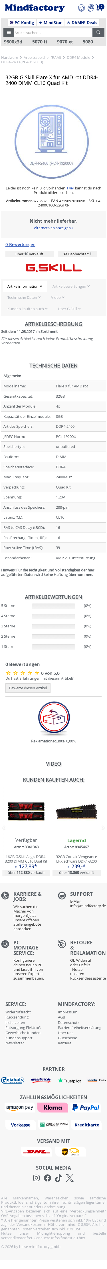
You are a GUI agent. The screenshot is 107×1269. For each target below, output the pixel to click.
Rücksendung (17, 1017)
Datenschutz (68, 1022)
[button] (8, 32)
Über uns (65, 1032)
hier (82, 1237)
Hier (70, 188)
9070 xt (65, 42)
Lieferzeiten (15, 1022)
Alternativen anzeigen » (53, 227)
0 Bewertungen (20, 244)
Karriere (64, 1042)
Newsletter (14, 1042)
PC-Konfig (22, 22)
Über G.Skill (67, 308)
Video (56, 297)
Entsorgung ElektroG (23, 1027)
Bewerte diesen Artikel (28, 687)
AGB (61, 1017)
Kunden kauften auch (25, 308)
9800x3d (13, 42)
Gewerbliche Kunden (23, 1032)
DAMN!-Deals (81, 22)
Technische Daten (22, 297)
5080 (88, 42)
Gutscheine (67, 1037)
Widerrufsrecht (18, 1012)
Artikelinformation (23, 286)
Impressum (67, 1012)
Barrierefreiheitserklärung (79, 1027)
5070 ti (39, 42)
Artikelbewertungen (69, 286)
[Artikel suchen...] (51, 32)
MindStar (50, 22)
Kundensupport (19, 1037)
